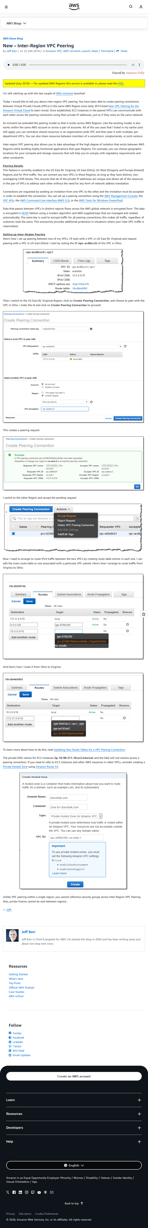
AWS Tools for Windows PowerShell (101, 200)
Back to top (74, 1203)
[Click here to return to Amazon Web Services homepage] (74, 7)
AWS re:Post (16, 996)
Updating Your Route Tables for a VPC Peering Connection (89, 749)
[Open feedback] (143, 614)
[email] (51, 1193)
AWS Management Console (120, 195)
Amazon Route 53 (47, 766)
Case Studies (16, 991)
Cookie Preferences (46, 1213)
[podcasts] (45, 1193)
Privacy (10, 1213)
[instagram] (26, 1193)
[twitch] (32, 1193)
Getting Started (18, 974)
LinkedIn (16, 1042)
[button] (74, 23)
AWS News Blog (13, 38)
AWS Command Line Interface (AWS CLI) (44, 200)
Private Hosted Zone (15, 766)
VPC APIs (8, 200)
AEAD (25, 213)
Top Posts (15, 983)
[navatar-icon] (141, 7)
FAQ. (121, 83)
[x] (7, 1193)
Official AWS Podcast (21, 987)
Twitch (15, 1046)
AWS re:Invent (64, 93)
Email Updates (20, 1055)
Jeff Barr (12, 51)
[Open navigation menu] (6, 7)
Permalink (107, 51)
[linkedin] (20, 1193)
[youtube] (39, 1193)
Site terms (25, 1213)
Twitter (15, 1033)
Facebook (16, 1037)
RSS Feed (16, 1050)
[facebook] (14, 1193)
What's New (16, 978)
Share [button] (121, 51)
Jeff (8, 909)
